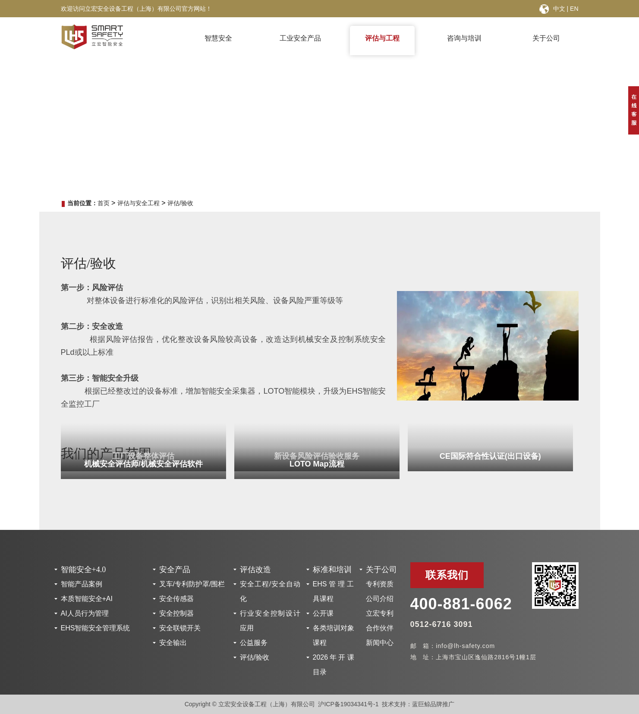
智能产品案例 (81, 584)
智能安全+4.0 (83, 569)
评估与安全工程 (138, 203)
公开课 (323, 613)
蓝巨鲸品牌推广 (433, 704)
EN (574, 8)
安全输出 (173, 642)
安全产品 (174, 569)
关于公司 (546, 38)
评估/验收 (180, 203)
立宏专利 (379, 613)
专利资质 (379, 584)
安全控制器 (176, 613)
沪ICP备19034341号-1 (348, 704)
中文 (559, 8)
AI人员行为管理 (85, 613)
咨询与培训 (464, 38)
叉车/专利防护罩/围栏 (192, 584)
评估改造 (255, 569)
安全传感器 (176, 598)
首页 (104, 203)
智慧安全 (218, 38)
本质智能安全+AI (87, 598)
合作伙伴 (379, 628)
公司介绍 (379, 598)
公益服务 (254, 642)
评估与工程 (382, 38)
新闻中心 (379, 642)
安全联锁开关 (180, 628)
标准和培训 (332, 569)
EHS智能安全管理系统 (95, 628)
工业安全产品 (300, 38)
